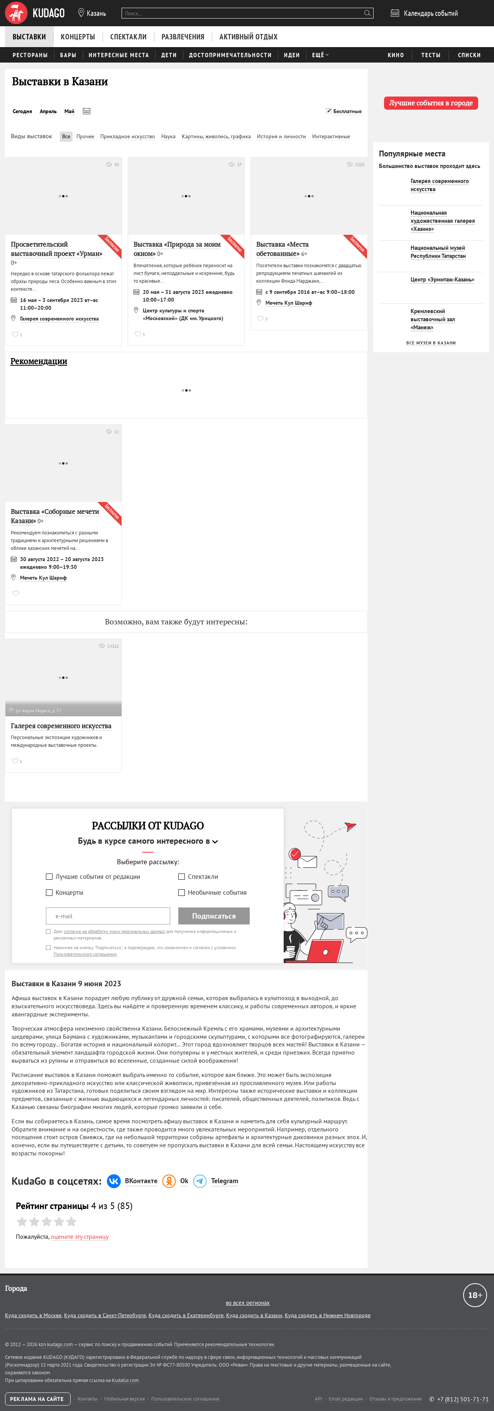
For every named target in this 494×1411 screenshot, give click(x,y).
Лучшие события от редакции (98, 876)
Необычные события (217, 892)
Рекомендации (38, 361)
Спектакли (203, 876)
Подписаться (214, 916)
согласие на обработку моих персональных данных (114, 931)
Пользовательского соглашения (85, 954)
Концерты (69, 892)
